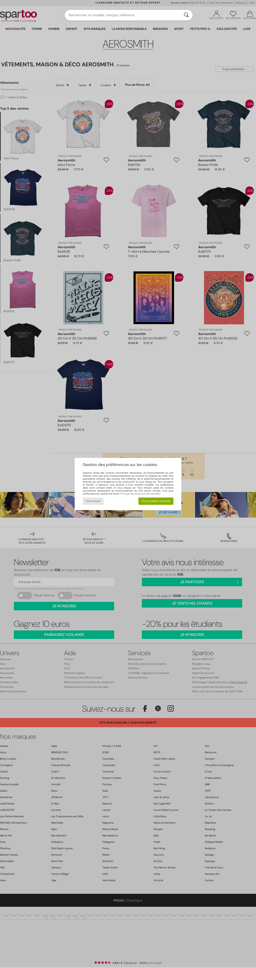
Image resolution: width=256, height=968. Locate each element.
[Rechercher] (186, 15)
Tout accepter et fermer (155, 501)
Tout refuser (93, 501)
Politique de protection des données (139, 493)
